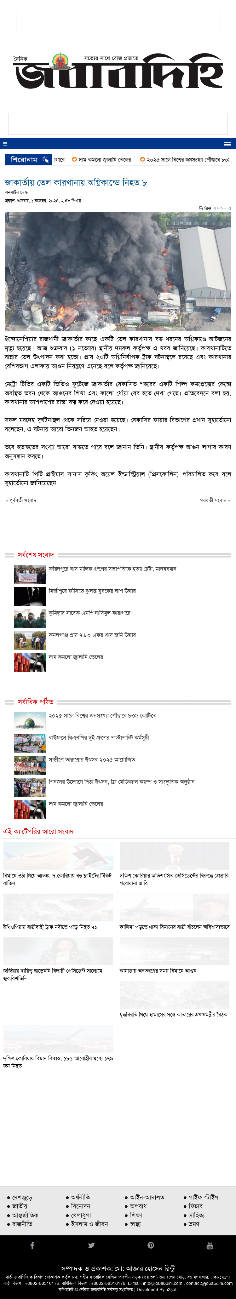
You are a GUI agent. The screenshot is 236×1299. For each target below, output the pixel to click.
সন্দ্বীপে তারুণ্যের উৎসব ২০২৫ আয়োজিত (92, 760)
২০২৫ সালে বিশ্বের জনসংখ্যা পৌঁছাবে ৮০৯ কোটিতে (103, 715)
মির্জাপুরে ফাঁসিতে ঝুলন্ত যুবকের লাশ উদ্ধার (92, 591)
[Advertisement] (118, 1134)
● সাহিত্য (194, 1215)
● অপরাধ (135, 1206)
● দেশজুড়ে (19, 1197)
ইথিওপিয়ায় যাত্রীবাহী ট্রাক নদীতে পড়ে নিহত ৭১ (50, 927)
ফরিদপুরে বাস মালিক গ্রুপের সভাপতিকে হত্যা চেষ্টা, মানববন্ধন (112, 569)
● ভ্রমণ (191, 1224)
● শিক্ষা (133, 1215)
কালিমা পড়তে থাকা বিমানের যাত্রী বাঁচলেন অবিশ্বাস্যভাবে (175, 927)
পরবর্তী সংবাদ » (215, 500)
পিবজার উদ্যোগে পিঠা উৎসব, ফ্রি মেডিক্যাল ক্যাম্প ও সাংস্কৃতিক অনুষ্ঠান (122, 782)
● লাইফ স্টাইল (200, 1197)
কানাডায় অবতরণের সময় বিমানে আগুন (158, 970)
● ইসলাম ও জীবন (87, 1224)
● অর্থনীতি (78, 1197)
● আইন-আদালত (144, 1197)
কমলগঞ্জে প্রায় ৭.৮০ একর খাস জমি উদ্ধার (92, 635)
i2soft (172, 1289)
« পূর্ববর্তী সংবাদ (20, 500)
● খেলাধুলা (78, 1215)
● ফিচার (193, 1206)
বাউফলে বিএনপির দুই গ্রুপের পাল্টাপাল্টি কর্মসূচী (99, 737)
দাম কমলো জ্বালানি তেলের (108, 159)
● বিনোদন (78, 1206)
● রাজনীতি (19, 1224)
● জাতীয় (17, 1206)
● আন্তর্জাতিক (22, 1215)
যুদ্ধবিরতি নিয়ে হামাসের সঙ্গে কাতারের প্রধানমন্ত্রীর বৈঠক (173, 1014)
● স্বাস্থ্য (132, 1224)
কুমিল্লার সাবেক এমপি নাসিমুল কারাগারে (89, 613)
